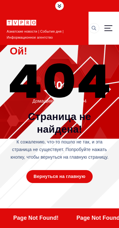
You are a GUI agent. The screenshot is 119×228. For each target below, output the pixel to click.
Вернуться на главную (59, 176)
